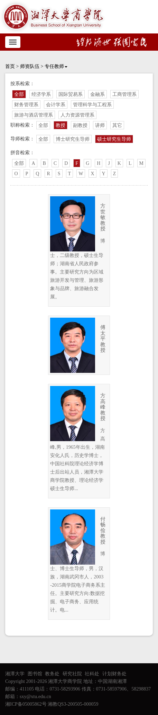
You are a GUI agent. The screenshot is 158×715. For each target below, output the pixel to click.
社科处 (92, 673)
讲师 (100, 125)
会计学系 (55, 104)
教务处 (52, 673)
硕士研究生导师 (114, 139)
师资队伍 (29, 66)
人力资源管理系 (77, 115)
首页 (10, 66)
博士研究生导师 (73, 139)
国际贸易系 (70, 94)
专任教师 (56, 66)
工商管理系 (124, 94)
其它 (117, 125)
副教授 (80, 125)
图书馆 (35, 673)
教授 (60, 125)
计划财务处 (114, 673)
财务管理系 (26, 104)
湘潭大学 (15, 673)
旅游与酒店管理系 (33, 115)
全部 (19, 94)
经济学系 (41, 94)
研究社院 (72, 673)
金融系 (97, 94)
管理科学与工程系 (92, 104)
